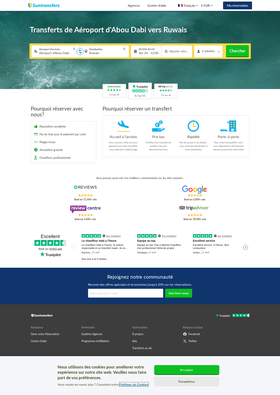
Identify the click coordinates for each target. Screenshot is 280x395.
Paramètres (186, 381)
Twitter (190, 341)
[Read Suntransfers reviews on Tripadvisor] (194, 209)
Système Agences (91, 334)
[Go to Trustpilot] (232, 316)
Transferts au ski (142, 348)
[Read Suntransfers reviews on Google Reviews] (194, 189)
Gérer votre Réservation (45, 334)
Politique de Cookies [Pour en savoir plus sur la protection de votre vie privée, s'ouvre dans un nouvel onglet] (133, 384)
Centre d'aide (157, 5)
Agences (134, 5)
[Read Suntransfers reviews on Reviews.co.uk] (85, 189)
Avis (134, 341)
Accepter (186, 370)
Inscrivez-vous (179, 293)
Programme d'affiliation (95, 341)
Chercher (237, 50)
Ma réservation (237, 5)
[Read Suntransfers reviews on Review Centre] (85, 209)
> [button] (74, 49)
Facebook (191, 334)
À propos (137, 334)
